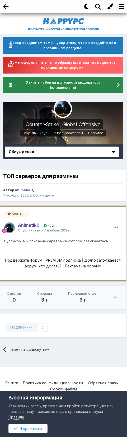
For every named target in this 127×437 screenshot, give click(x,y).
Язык (11, 382)
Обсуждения (44, 195)
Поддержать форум (23, 260)
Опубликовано (43, 230)
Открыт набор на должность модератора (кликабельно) (63, 85)
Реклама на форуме (83, 266)
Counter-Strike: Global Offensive (62, 124)
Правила (95, 133)
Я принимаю (28, 428)
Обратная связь (103, 382)
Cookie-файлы (63, 389)
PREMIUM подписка (63, 260)
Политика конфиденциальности (53, 382)
